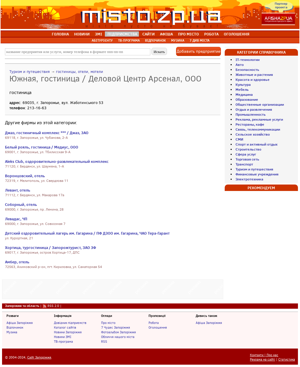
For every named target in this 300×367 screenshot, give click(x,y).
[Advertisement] (112, 288)
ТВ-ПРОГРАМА (129, 40)
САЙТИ (148, 34)
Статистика (286, 359)
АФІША (166, 34)
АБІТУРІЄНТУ (102, 40)
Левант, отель (17, 190)
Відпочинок (14, 327)
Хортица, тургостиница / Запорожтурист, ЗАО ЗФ (50, 247)
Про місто (108, 323)
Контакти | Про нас (264, 355)
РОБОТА (211, 34)
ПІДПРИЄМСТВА (122, 34)
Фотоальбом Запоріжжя (118, 332)
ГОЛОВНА (60, 34)
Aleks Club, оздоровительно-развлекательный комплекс (57, 161)
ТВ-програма (63, 341)
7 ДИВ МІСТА (199, 40)
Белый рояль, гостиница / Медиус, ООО (41, 147)
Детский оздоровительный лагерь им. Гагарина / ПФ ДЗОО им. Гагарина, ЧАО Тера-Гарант (87, 233)
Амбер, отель (17, 261)
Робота (154, 323)
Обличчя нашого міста (117, 337)
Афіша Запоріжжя (19, 323)
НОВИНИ (82, 34)
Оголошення (158, 327)
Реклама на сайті (262, 359)
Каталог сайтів (65, 327)
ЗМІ (98, 34)
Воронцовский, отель (25, 175)
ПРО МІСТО (188, 34)
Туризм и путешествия (29, 71)
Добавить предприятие (198, 51)
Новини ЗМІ (62, 337)
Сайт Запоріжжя (39, 357)
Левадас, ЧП (16, 218)
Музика (11, 332)
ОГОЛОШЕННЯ (236, 34)
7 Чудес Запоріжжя (115, 327)
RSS (104, 341)
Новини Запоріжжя (68, 332)
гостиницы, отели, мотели (79, 71)
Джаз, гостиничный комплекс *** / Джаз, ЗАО (46, 132)
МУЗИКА (177, 40)
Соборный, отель (21, 204)
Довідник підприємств (70, 323)
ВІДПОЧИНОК (155, 40)
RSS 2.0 (53, 306)
